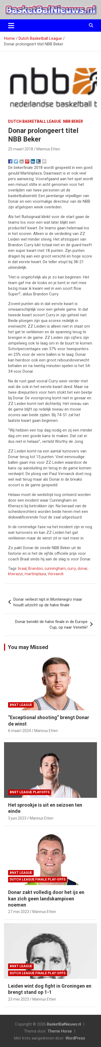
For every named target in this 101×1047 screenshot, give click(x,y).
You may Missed (28, 647)
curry (71, 568)
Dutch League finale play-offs (37, 879)
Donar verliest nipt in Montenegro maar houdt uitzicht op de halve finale (47, 602)
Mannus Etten (48, 149)
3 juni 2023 (17, 818)
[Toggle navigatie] (11, 25)
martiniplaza (35, 574)
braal (22, 568)
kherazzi (15, 574)
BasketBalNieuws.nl (64, 1024)
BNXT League (21, 705)
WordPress (75, 1038)
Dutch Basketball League (34, 121)
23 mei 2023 (18, 999)
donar (83, 568)
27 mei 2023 (18, 912)
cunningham (55, 568)
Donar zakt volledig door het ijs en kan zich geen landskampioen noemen (46, 898)
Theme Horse (60, 1031)
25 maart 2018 (20, 149)
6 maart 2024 (19, 731)
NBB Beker (73, 121)
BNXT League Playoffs (30, 792)
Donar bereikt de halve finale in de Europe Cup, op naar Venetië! (51, 624)
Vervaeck (56, 574)
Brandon (35, 568)
